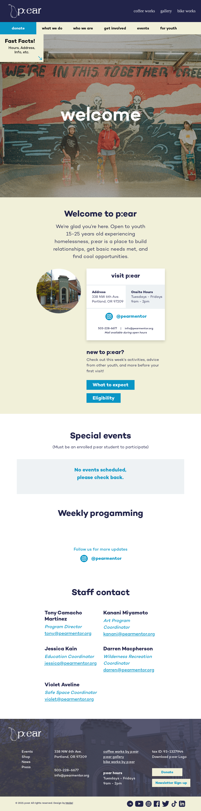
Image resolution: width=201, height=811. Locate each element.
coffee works (144, 11)
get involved (115, 28)
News (26, 761)
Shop (26, 756)
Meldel (69, 802)
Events (27, 751)
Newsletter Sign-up (171, 783)
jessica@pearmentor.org (71, 663)
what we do (52, 28)
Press (26, 767)
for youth (168, 28)
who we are (83, 28)
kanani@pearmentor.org (129, 634)
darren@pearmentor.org (128, 670)
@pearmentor (131, 316)
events (143, 28)
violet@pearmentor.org (69, 699)
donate (18, 28)
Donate (167, 772)
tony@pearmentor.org (68, 633)
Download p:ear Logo (169, 756)
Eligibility (103, 398)
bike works (186, 11)
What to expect (110, 385)
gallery (166, 11)
